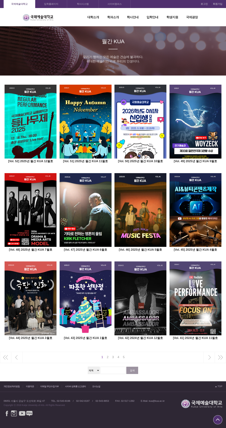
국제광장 (192, 17)
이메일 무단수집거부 (49, 386)
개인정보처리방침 (12, 386)
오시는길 (96, 386)
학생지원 (172, 17)
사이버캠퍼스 (115, 4)
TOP (218, 386)
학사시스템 (83, 4)
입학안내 (152, 17)
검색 (132, 370)
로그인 (204, 4)
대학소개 (93, 17)
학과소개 (113, 17)
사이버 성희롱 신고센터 (75, 386)
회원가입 (217, 4)
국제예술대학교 (19, 4)
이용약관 (30, 386)
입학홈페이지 (51, 4)
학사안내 (133, 17)
